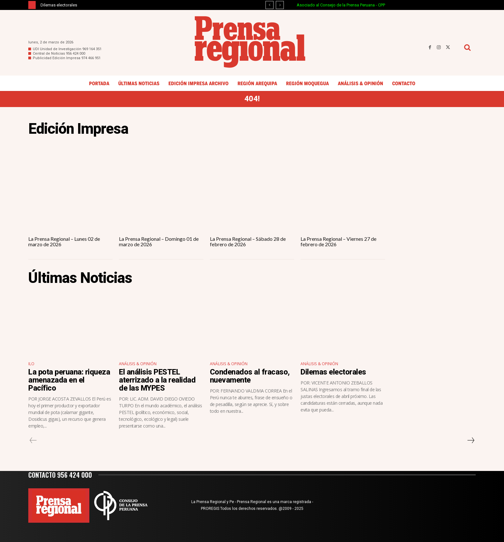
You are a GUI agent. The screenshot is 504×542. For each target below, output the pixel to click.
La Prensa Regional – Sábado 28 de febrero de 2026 (248, 242)
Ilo (31, 363)
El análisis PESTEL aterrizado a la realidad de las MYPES (157, 380)
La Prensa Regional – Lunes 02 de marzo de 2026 (64, 242)
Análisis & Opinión (137, 363)
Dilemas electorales (58, 5)
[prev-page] (33, 440)
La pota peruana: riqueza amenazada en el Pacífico (69, 380)
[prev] (270, 5)
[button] (467, 47)
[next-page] (470, 440)
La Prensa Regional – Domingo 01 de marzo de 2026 (159, 242)
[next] (280, 5)
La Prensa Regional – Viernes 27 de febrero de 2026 (338, 242)
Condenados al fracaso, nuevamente (250, 375)
